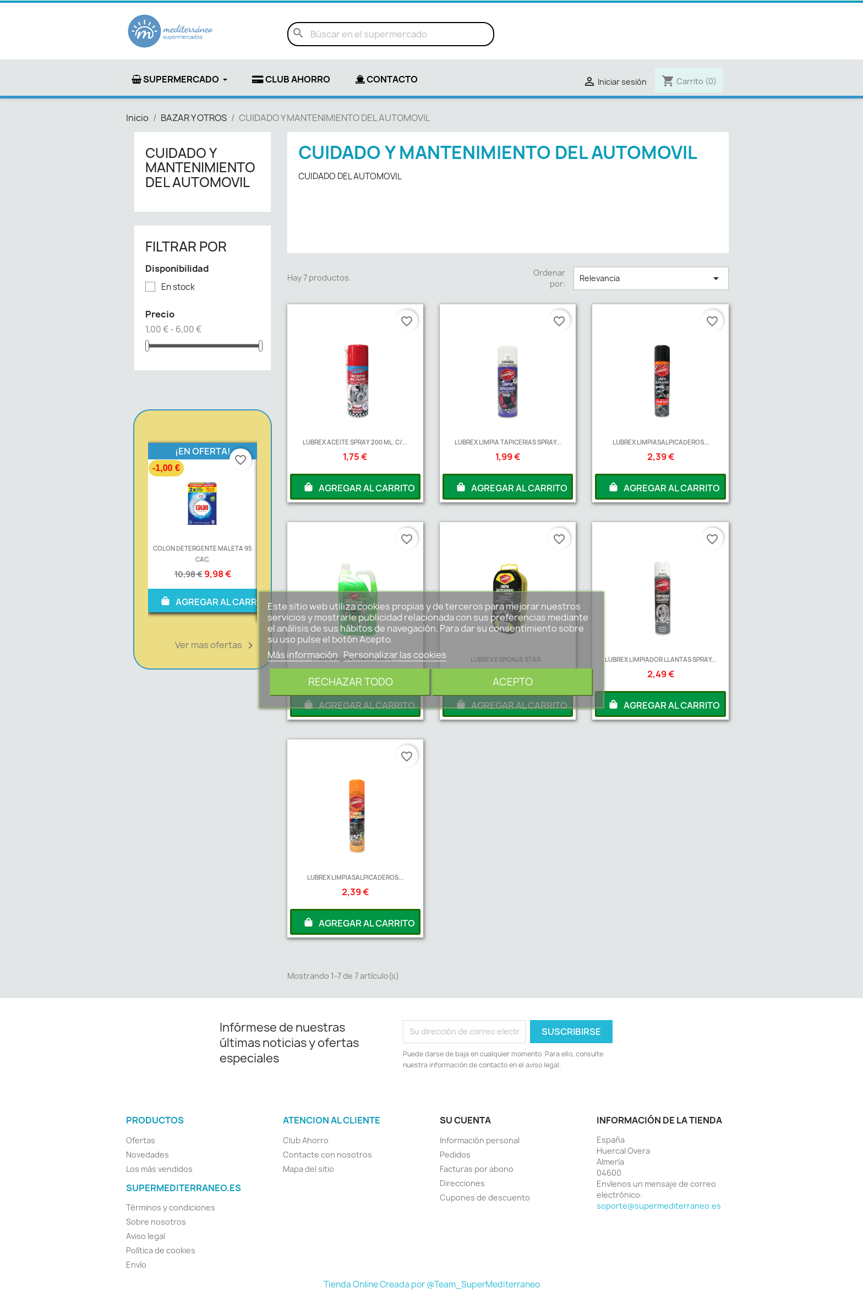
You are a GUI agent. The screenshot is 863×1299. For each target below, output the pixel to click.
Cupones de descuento (485, 1197)
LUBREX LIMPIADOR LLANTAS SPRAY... (660, 659)
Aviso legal (145, 1236)
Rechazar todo (350, 682)
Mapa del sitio (308, 1169)
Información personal (480, 1140)
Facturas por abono (477, 1169)
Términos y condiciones (170, 1207)
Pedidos (455, 1154)
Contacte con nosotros (327, 1154)
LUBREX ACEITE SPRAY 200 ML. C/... (355, 442)
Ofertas (140, 1140)
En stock (178, 287)
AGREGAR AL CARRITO (216, 601)
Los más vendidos (159, 1169)
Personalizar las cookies (394, 655)
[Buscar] (390, 34)
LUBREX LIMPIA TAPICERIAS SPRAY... (508, 442)
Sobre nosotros (156, 1221)
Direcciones (462, 1183)
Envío (136, 1264)
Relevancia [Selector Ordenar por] (651, 278)
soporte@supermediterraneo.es (659, 1206)
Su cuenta (465, 1120)
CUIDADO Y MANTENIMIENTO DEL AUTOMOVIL (200, 167)
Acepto (513, 682)
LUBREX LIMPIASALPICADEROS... (661, 442)
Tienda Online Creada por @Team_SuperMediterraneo (432, 1284)
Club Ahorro (306, 1140)
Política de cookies (160, 1250)
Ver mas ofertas (216, 645)
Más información (303, 655)
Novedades (147, 1154)
